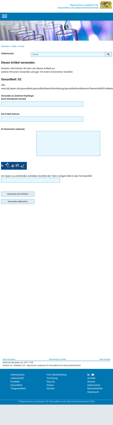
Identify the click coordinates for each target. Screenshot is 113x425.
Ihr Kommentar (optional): (13, 129)
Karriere (51, 388)
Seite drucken (105, 359)
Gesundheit (16, 385)
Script (21, 46)
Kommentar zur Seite (57, 359)
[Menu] (4, 17)
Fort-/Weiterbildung (57, 374)
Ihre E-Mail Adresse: (10, 114)
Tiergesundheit (18, 388)
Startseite (5, 46)
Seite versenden (9, 359)
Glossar (91, 381)
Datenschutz (93, 385)
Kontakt (91, 378)
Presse (50, 385)
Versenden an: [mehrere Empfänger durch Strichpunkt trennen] (17, 97)
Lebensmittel (17, 378)
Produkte (15, 381)
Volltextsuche (7, 53)
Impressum (93, 392)
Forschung (52, 378)
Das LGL (51, 381)
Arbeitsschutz (17, 374)
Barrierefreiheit (95, 388)
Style (14, 46)
